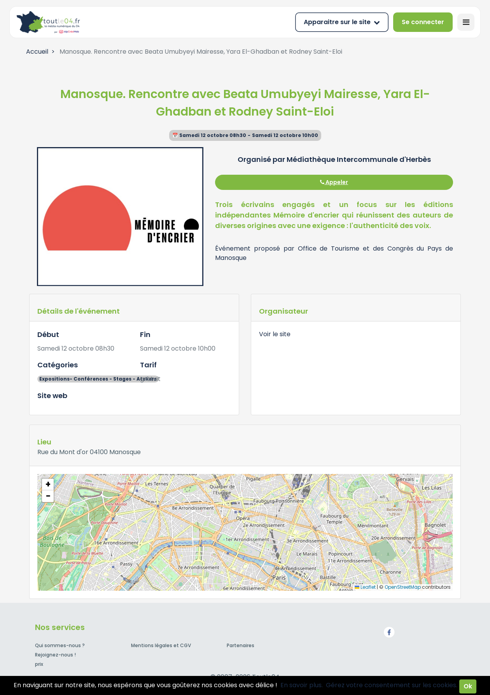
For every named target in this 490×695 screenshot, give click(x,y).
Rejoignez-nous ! (55, 654)
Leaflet (365, 587)
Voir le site (274, 334)
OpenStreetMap (403, 587)
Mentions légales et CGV (161, 645)
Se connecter (423, 22)
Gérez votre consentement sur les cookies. (391, 685)
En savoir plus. (301, 685)
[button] (48, 484)
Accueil (37, 51)
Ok (468, 686)
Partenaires (240, 645)
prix (39, 664)
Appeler (334, 182)
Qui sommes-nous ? (60, 645)
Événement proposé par (256, 248)
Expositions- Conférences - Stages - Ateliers (98, 379)
